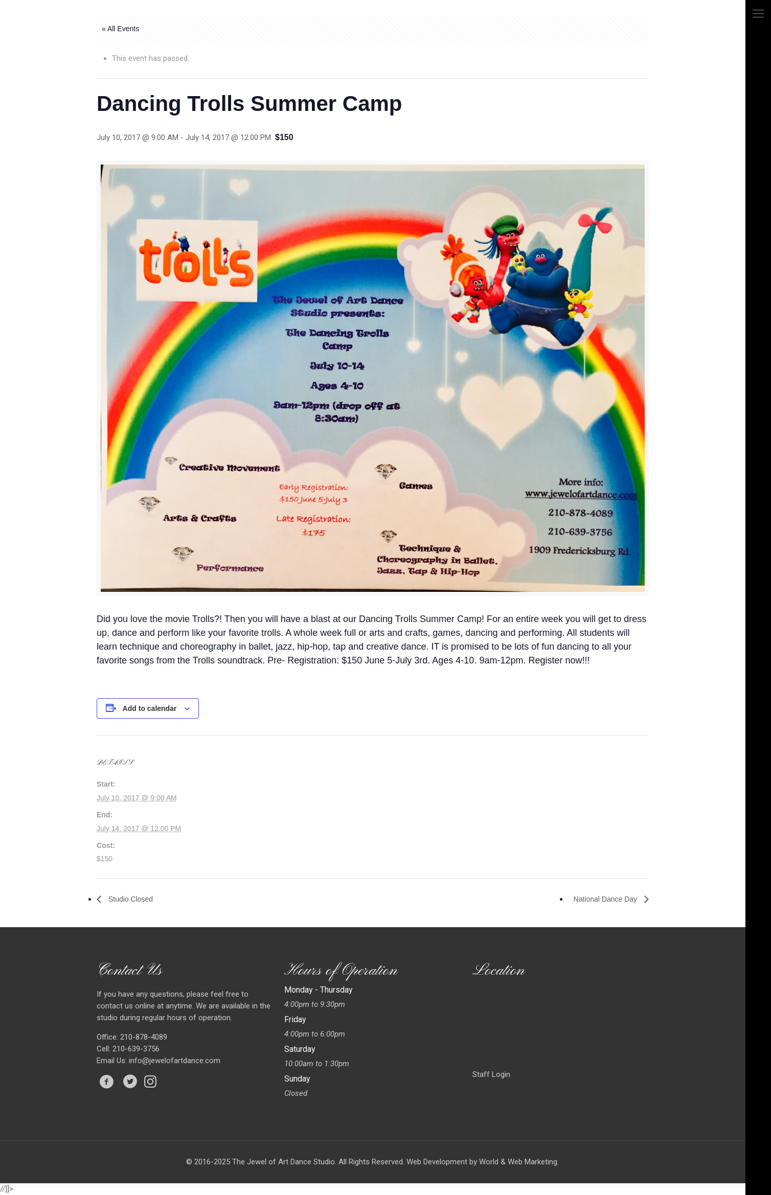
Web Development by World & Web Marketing (481, 1161)
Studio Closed (129, 899)
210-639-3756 (135, 1048)
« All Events (120, 29)
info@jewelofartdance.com (174, 1060)
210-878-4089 (142, 1037)
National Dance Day (606, 899)
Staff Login (491, 1074)
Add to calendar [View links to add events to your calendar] (150, 708)
